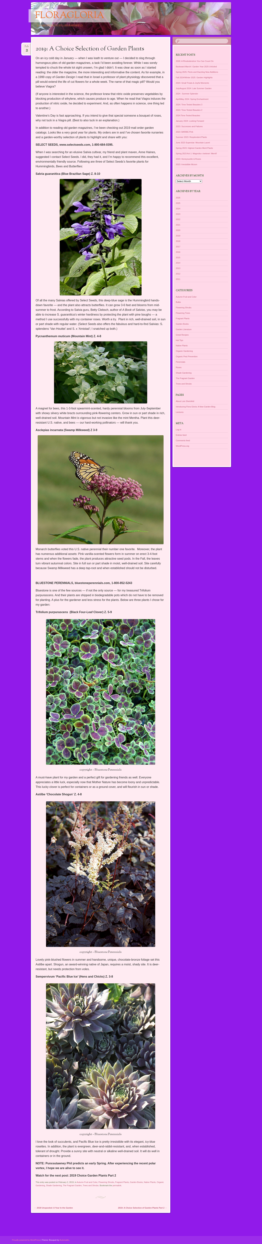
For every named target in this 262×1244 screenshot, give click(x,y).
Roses (178, 367)
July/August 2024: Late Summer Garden (193, 88)
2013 (178, 268)
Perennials (180, 362)
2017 (178, 247)
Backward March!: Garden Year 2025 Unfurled (196, 66)
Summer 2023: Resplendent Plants (191, 137)
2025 (178, 203)
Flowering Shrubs (106, 1182)
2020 (178, 230)
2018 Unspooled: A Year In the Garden (53, 1208)
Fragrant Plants (122, 1182)
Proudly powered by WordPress (26, 1240)
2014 (178, 263)
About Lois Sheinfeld (185, 401)
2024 (178, 209)
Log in (178, 429)
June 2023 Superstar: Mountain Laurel (193, 142)
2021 (178, 225)
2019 (178, 236)
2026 (178, 198)
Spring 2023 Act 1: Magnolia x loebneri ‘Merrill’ (196, 153)
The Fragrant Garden (72, 1185)
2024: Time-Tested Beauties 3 (189, 104)
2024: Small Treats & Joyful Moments (192, 83)
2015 (178, 257)
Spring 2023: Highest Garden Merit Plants (194, 148)
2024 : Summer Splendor (187, 94)
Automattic (64, 1240)
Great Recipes (182, 335)
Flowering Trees (183, 313)
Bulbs (178, 302)
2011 (178, 279)
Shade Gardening (54, 1185)
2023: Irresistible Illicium (186, 164)
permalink (117, 1185)
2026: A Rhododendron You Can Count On (194, 61)
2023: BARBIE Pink (184, 132)
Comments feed (183, 440)
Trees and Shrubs (91, 1185)
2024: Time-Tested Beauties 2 (189, 110)
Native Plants (150, 1182)
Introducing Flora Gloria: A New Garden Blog (195, 407)
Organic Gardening (184, 351)
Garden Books (136, 1182)
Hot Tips (179, 340)
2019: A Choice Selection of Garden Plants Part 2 (142, 1208)
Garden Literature (183, 329)
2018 (178, 241)
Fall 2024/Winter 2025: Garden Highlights (194, 77)
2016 (178, 252)
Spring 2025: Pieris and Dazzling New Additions (197, 72)
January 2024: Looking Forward (190, 121)
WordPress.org (182, 446)
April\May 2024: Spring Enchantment (192, 99)
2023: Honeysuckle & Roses (188, 159)
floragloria (69, 15)
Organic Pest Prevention (186, 356)
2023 (178, 214)
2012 (178, 274)
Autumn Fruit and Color (87, 1182)
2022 (178, 219)
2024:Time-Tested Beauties (188, 115)
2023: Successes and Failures (189, 126)
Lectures (179, 412)
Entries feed (181, 435)
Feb (27, 47)
